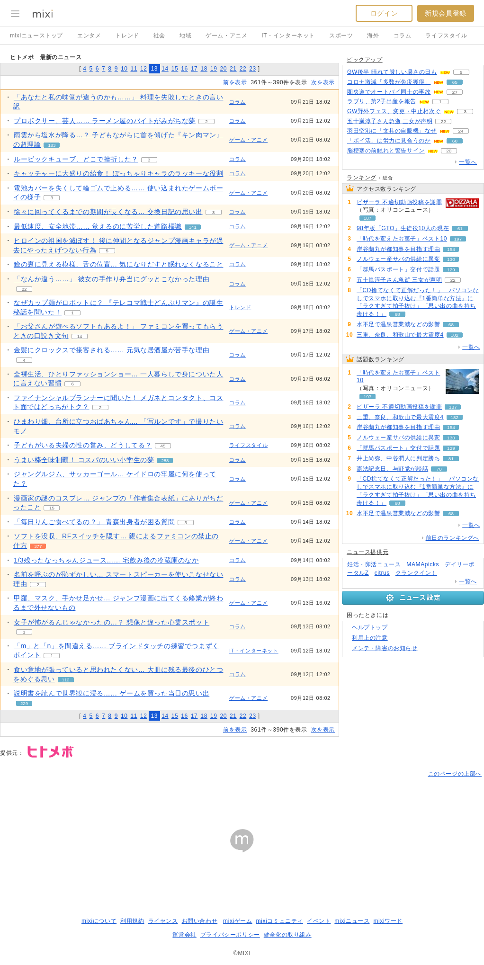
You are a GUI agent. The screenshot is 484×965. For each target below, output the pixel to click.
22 (243, 68)
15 (175, 68)
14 (165, 68)
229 (24, 703)
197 (458, 238)
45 (163, 445)
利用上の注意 (370, 637)
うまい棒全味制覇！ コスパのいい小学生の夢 (84, 460)
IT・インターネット (288, 35)
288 (165, 460)
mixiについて (99, 921)
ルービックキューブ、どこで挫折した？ (76, 159)
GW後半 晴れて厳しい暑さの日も (392, 72)
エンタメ (89, 35)
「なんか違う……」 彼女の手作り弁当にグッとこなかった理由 (111, 279)
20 (223, 68)
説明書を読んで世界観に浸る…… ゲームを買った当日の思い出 (111, 693)
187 (368, 218)
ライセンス (163, 921)
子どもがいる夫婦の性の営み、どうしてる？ (83, 445)
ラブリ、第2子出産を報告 (381, 101)
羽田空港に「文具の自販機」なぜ (392, 130)
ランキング (361, 177)
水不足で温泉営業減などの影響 (398, 324)
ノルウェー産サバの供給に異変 (398, 259)
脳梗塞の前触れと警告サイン (386, 150)
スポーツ (341, 35)
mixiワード (388, 921)
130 (451, 259)
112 (66, 679)
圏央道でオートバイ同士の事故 (388, 92)
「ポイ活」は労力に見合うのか (388, 140)
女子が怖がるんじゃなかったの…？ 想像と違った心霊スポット (111, 622)
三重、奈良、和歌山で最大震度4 (400, 334)
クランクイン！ (416, 573)
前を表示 (235, 82)
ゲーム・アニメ (226, 35)
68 (397, 314)
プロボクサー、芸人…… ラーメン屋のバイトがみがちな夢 (105, 121)
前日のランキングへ (452, 538)
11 (133, 68)
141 (193, 227)
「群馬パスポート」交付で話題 (398, 269)
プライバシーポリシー (230, 934)
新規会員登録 (445, 13)
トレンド (127, 35)
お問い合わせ (200, 921)
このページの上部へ (455, 773)
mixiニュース (351, 921)
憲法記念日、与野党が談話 (392, 468)
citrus (382, 573)
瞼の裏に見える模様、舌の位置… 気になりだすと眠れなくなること (119, 264)
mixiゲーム (237, 921)
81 (451, 458)
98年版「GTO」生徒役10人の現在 (403, 228)
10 (124, 68)
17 (194, 68)
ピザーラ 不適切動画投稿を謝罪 (399, 202)
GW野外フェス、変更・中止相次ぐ (394, 111)
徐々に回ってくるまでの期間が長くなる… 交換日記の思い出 (108, 211)
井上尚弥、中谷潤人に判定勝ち (398, 458)
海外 (373, 35)
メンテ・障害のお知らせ (385, 648)
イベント (319, 921)
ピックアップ (365, 59)
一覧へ (468, 162)
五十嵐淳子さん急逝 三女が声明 (389, 121)
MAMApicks (422, 564)
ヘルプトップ (370, 627)
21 (233, 68)
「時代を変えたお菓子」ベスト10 (402, 238)
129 (451, 269)
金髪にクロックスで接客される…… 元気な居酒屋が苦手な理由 (111, 350)
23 (252, 68)
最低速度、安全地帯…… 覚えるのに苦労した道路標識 (98, 226)
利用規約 (132, 921)
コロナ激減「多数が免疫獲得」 (388, 82)
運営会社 (184, 934)
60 (454, 140)
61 (460, 228)
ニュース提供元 (367, 552)
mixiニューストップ (36, 35)
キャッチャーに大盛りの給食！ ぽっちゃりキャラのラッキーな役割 (119, 173)
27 (454, 92)
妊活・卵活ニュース (374, 564)
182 (454, 335)
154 (451, 249)
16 (184, 68)
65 (454, 82)
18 (203, 68)
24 (460, 131)
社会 (159, 35)
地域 (185, 35)
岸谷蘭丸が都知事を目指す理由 (398, 249)
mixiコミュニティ (279, 921)
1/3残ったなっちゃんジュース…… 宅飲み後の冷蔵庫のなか (106, 560)
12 (143, 68)
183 (51, 145)
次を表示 (323, 82)
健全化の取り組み (288, 934)
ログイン (384, 13)
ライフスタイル (446, 35)
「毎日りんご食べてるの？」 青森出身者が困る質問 (94, 522)
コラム (403, 35)
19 (213, 68)
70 (439, 469)
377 (38, 546)
